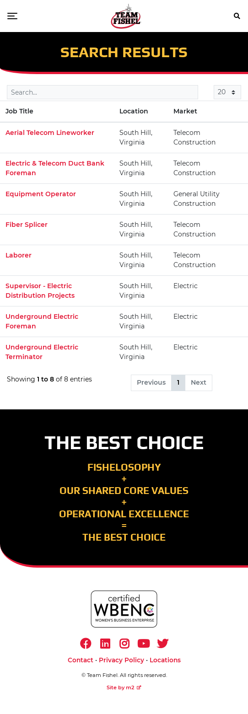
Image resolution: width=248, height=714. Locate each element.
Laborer (18, 255)
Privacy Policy (121, 660)
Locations (165, 660)
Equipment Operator (40, 194)
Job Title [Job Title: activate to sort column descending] (19, 111)
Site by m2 (124, 687)
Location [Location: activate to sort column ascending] (133, 111)
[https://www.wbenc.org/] (124, 609)
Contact (80, 660)
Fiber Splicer (26, 224)
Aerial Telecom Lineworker (49, 133)
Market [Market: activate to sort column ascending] (185, 111)
